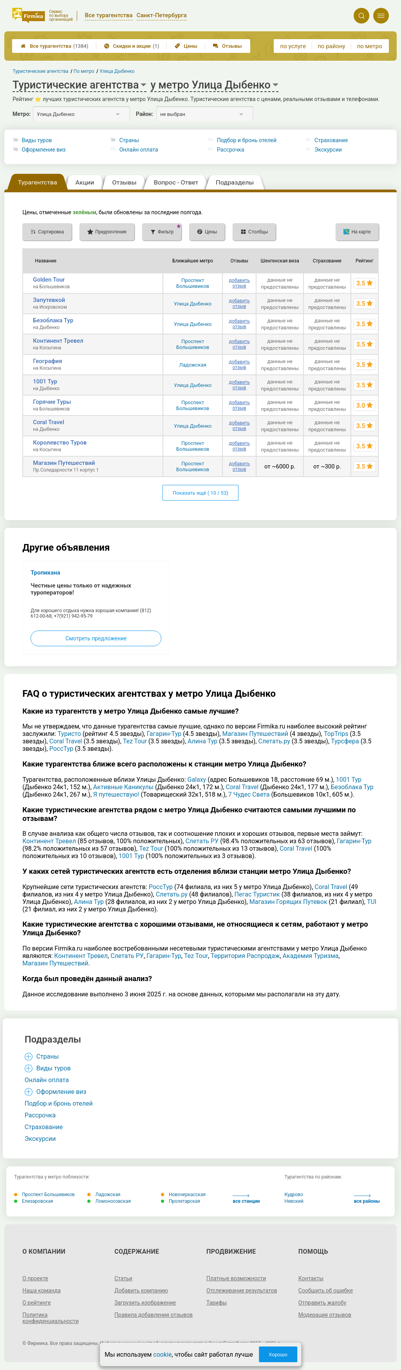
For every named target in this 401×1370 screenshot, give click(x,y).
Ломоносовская (109, 1201)
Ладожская (192, 365)
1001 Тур (45, 381)
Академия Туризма (311, 956)
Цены (186, 46)
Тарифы (216, 1303)
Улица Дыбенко (193, 304)
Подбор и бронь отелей (246, 140)
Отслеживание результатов (241, 1290)
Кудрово (293, 1194)
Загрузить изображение (145, 1303)
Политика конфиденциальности (50, 1318)
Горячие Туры (52, 401)
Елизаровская (33, 1201)
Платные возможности (236, 1278)
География (47, 361)
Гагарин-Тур (164, 733)
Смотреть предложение (95, 638)
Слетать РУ (202, 841)
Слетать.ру (274, 741)
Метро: (22, 114)
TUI (371, 902)
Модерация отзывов (324, 1315)
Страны (129, 140)
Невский (293, 1201)
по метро (369, 46)
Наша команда (41, 1290)
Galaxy (196, 779)
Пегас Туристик (257, 894)
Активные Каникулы (123, 787)
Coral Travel (48, 422)
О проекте (35, 1278)
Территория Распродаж (245, 956)
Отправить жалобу (322, 1303)
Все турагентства (54, 46)
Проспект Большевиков (192, 283)
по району (331, 46)
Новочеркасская (183, 1194)
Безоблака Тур (53, 320)
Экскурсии (328, 149)
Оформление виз (44, 149)
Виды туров (37, 140)
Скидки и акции (131, 46)
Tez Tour (135, 741)
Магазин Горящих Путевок (288, 902)
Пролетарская (180, 1201)
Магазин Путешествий (64, 462)
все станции (246, 1199)
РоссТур (61, 748)
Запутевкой (49, 300)
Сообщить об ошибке (325, 1290)
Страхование (331, 140)
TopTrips (336, 733)
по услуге (293, 46)
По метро (84, 71)
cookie (162, 1354)
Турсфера (345, 741)
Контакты (310, 1278)
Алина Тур (202, 741)
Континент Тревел (58, 340)
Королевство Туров (60, 442)
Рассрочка (230, 149)
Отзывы (227, 46)
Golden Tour (49, 279)
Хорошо (278, 1354)
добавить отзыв (239, 283)
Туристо (69, 733)
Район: (144, 114)
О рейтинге (36, 1303)
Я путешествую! (116, 794)
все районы (367, 1199)
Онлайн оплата (138, 149)
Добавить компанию (141, 1290)
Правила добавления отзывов (153, 1315)
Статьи (123, 1278)
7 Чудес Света (249, 794)
